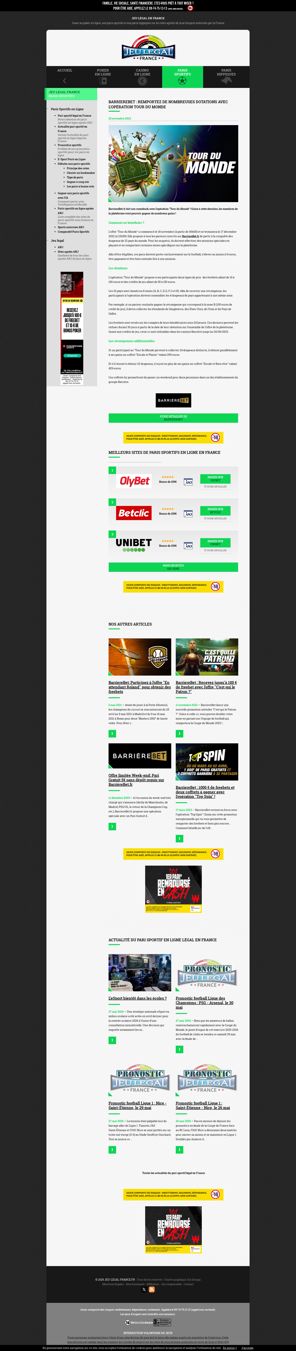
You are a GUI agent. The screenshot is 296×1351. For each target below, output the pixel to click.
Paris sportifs (173, 567)
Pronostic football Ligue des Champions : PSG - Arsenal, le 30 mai (204, 1003)
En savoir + (230, 1348)
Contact (189, 1284)
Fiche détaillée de (173, 418)
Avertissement (135, 1284)
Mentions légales (113, 1284)
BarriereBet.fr (190, 236)
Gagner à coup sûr (78, 182)
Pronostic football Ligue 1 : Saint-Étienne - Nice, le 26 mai (203, 1105)
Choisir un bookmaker (81, 173)
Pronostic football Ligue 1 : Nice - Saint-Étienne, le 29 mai (137, 1105)
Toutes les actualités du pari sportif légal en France (173, 1173)
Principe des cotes (78, 168)
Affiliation (152, 1284)
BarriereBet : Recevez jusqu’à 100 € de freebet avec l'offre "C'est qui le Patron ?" (206, 687)
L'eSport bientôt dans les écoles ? (138, 998)
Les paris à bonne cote (80, 186)
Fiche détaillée (215, 486)
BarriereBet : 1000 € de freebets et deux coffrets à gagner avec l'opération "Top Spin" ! (205, 792)
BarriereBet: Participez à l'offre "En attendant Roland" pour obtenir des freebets (140, 687)
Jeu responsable (171, 1284)
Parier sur (215, 478)
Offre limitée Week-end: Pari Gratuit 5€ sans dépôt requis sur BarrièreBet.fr (136, 780)
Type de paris (75, 177)
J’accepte (247, 1348)
